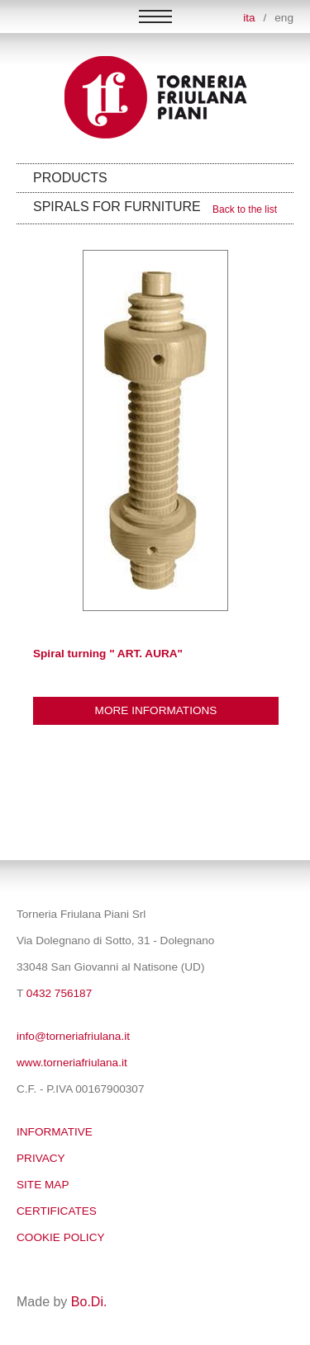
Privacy (41, 1158)
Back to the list (244, 209)
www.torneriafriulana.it (72, 1062)
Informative (55, 1132)
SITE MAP (43, 1184)
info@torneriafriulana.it (73, 1036)
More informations (156, 710)
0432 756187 (59, 993)
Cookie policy (61, 1237)
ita (249, 18)
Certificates (57, 1211)
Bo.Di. (89, 1302)
